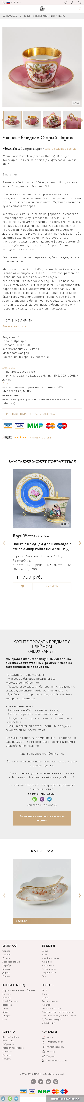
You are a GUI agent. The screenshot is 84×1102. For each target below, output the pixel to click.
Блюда (45, 951)
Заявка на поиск (14, 326)
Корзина (6, 1055)
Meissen (6, 994)
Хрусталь (7, 954)
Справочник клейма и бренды (18, 990)
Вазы (44, 954)
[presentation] (4, 542)
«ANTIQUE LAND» (10, 15)
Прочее (6, 976)
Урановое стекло (11, 961)
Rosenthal (7, 1004)
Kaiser (5, 1008)
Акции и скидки (50, 1001)
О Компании (48, 1023)
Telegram (48, 1056)
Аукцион (46, 1004)
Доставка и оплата (51, 1008)
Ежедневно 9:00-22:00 (54, 1060)
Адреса (47, 1037)
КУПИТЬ (52, 586)
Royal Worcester (10, 1001)
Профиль (7, 1051)
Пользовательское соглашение (58, 1012)
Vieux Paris (23, 148)
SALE (44, 990)
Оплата (7, 383)
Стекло (6, 958)
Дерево (6, 972)
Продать (6, 1058)
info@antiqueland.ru (53, 1046)
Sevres (5, 1012)
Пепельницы (49, 969)
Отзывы (46, 997)
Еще (44, 976)
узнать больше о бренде (60, 148)
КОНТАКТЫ (49, 1031)
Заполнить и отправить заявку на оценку (42, 818)
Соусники (21, 920)
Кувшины (47, 961)
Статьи (45, 994)
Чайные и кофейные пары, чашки (39, 15)
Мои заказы (8, 1040)
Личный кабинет (11, 1037)
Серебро (7, 965)
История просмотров (13, 1047)
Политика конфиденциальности (59, 1015)
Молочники (48, 965)
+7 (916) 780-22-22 (41, 794)
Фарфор (6, 951)
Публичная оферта (52, 1019)
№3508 (61, 15)
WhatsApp (48, 1051)
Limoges (6, 1015)
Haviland (6, 997)
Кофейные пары (50, 958)
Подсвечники (49, 972)
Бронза (6, 969)
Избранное (8, 1044)
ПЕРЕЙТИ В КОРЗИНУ (65, 1098)
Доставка (8, 367)
